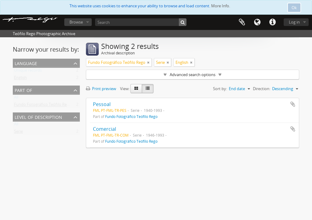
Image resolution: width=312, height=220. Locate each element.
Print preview (101, 88)
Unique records (28, 71)
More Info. (220, 6)
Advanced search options (192, 74)
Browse (76, 22)
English (20, 79)
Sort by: (220, 88)
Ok (294, 7)
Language (257, 22)
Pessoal (102, 104)
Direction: (261, 88)
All (16, 98)
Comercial (104, 129)
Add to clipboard (293, 104)
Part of (23, 90)
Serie (18, 132)
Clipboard (242, 22)
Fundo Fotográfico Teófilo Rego (42, 105)
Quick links (272, 22)
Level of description (38, 116)
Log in (294, 22)
